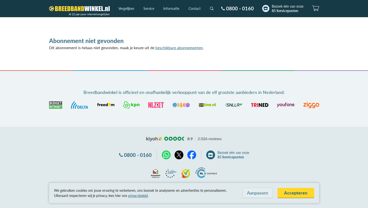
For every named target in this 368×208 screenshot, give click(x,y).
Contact (195, 8)
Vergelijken (126, 8)
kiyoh (154, 139)
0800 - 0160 (240, 8)
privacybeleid (138, 195)
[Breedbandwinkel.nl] (79, 8)
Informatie (171, 8)
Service (148, 8)
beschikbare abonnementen (179, 47)
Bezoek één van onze (287, 8)
